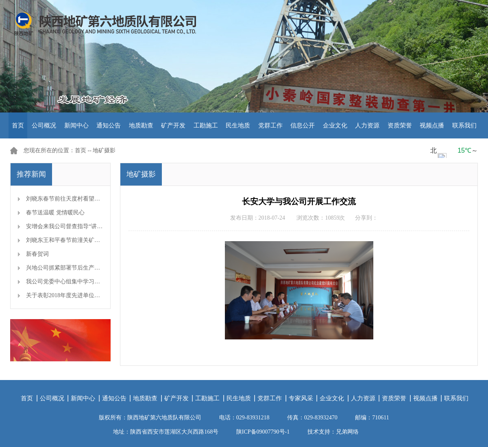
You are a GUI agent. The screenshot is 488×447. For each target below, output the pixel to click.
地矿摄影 (104, 150)
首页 (18, 125)
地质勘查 (141, 125)
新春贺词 (37, 254)
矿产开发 (173, 125)
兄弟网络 (347, 432)
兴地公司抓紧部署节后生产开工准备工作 (77, 268)
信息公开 (302, 125)
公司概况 (44, 125)
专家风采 (301, 398)
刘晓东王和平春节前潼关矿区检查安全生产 (80, 240)
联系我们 (464, 125)
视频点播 (432, 125)
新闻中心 (76, 125)
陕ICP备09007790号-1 (263, 432)
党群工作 (270, 125)
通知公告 (108, 125)
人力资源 (367, 125)
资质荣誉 (400, 125)
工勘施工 (206, 125)
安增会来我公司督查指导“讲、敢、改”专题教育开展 (91, 226)
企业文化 (335, 125)
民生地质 (238, 125)
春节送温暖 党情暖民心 (55, 212)
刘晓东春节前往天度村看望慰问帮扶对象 (77, 199)
